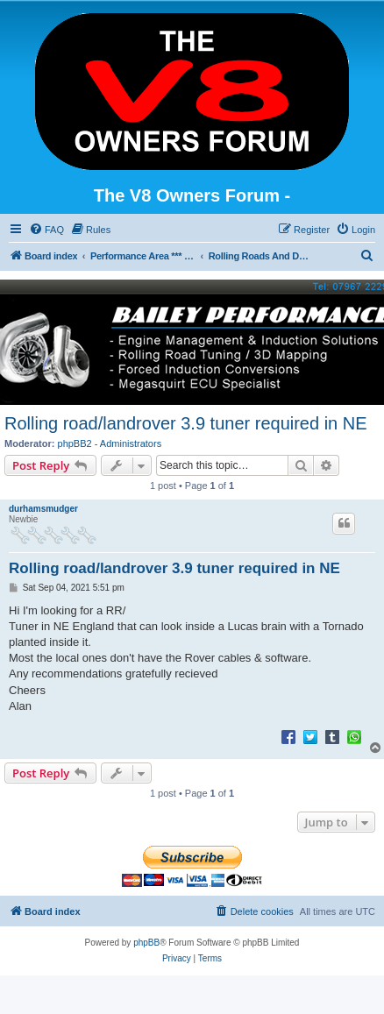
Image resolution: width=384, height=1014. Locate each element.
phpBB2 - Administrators (110, 443)
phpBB (146, 942)
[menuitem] (46, 229)
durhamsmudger (43, 509)
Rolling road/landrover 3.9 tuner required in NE (185, 423)
